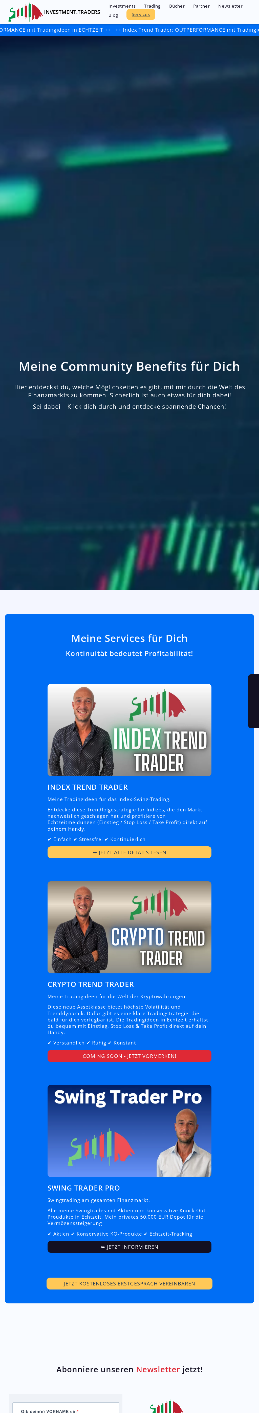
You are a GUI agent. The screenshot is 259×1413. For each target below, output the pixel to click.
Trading (152, 6)
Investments (122, 6)
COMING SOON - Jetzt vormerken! (129, 1058)
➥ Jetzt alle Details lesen (129, 855)
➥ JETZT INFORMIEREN (129, 1249)
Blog (113, 15)
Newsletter (230, 6)
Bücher (177, 6)
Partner (201, 6)
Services (141, 14)
